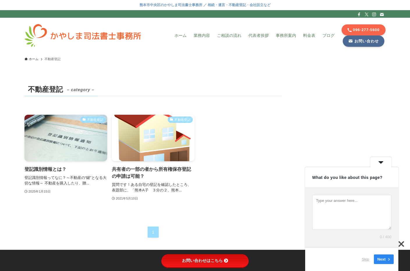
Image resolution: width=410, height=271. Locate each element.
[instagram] (374, 14)
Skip (365, 259)
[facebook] (359, 14)
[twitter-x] (366, 14)
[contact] (382, 14)
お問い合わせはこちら (205, 260)
